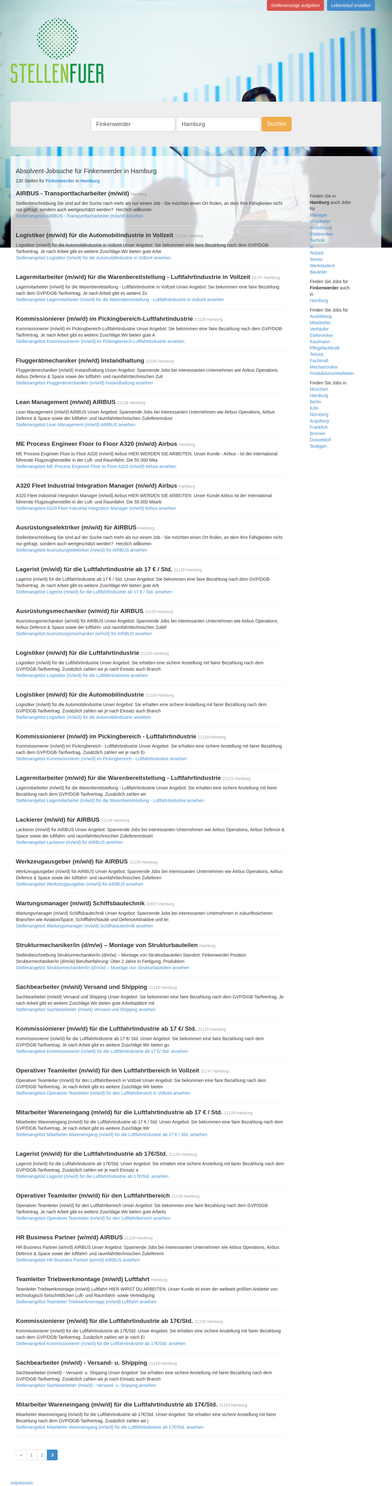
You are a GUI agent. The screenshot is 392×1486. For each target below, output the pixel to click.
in (311, 246)
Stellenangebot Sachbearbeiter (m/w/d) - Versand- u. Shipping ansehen (86, 1385)
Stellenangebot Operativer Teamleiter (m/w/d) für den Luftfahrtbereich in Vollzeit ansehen (103, 1093)
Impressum (22, 1482)
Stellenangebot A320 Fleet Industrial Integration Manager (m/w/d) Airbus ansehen (96, 508)
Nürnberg (319, 414)
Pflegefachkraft (324, 348)
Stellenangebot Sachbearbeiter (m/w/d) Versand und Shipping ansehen (85, 1009)
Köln (314, 408)
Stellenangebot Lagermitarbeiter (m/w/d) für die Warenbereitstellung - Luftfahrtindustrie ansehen (110, 800)
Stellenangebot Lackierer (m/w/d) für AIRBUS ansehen (69, 842)
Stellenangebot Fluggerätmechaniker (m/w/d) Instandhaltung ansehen (84, 382)
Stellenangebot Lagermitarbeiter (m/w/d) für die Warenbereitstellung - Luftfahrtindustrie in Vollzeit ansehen (120, 299)
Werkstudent (322, 265)
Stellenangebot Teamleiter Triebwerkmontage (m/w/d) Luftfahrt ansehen (86, 1301)
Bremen (318, 433)
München (319, 389)
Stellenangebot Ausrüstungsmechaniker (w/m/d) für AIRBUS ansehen (84, 633)
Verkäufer (319, 329)
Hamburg (319, 300)
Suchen (276, 124)
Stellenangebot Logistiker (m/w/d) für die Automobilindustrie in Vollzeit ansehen (93, 257)
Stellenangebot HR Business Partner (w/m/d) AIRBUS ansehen (78, 1259)
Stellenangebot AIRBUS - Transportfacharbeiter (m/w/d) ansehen (79, 215)
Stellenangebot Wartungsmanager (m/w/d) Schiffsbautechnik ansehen (84, 925)
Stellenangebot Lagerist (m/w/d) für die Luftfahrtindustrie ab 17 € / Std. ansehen (94, 591)
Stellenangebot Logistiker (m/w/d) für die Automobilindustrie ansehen (83, 717)
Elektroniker (321, 234)
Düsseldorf (320, 439)
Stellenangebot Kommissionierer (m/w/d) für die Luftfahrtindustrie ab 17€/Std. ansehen (101, 1343)
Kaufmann (320, 341)
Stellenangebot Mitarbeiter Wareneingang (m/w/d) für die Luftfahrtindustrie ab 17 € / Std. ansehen (111, 1134)
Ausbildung (321, 227)
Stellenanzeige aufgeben (295, 5)
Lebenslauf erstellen (351, 5)
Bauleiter (318, 272)
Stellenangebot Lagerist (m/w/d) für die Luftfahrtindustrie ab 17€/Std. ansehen (92, 1176)
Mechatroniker (324, 367)
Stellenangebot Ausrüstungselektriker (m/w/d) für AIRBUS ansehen (81, 550)
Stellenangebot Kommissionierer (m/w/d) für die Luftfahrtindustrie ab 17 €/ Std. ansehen (102, 1051)
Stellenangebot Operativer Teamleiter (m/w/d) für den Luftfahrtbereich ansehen (93, 1218)
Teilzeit (317, 253)
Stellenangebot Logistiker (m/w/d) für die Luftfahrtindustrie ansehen (82, 675)
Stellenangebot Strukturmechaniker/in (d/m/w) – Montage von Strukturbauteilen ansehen (102, 967)
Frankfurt (319, 427)
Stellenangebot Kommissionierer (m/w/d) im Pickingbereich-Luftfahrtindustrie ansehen (100, 341)
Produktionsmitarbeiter (332, 373)
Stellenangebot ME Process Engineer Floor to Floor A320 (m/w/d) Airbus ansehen (96, 466)
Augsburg (319, 420)
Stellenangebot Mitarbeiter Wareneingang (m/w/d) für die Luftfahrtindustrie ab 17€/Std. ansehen (110, 1427)
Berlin (315, 401)
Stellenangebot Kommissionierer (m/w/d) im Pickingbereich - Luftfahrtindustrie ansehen (101, 758)
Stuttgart (318, 446)
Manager (318, 215)
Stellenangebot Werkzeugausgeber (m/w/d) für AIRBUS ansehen (79, 884)
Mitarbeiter (320, 221)
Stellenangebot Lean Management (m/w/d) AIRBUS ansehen (75, 424)
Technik (317, 240)
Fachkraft (319, 360)
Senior (316, 259)
